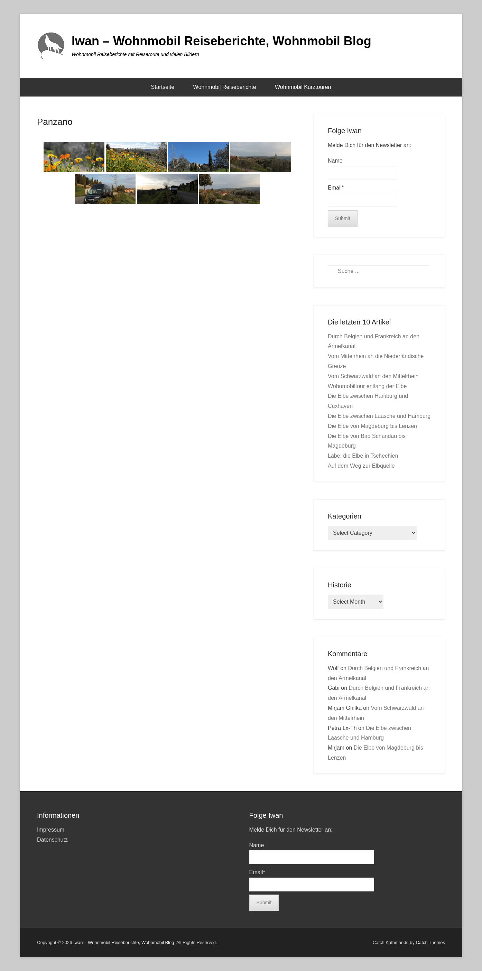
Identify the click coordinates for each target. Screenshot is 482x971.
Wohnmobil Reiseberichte (224, 87)
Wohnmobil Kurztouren (303, 87)
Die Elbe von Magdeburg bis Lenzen (372, 426)
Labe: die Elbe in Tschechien (363, 456)
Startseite (163, 87)
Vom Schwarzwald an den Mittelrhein (373, 376)
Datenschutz (52, 840)
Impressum (50, 830)
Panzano (55, 122)
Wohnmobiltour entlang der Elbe (367, 386)
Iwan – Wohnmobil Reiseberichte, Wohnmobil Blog (221, 41)
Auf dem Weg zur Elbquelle (361, 466)
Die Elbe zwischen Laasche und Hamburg (379, 416)
